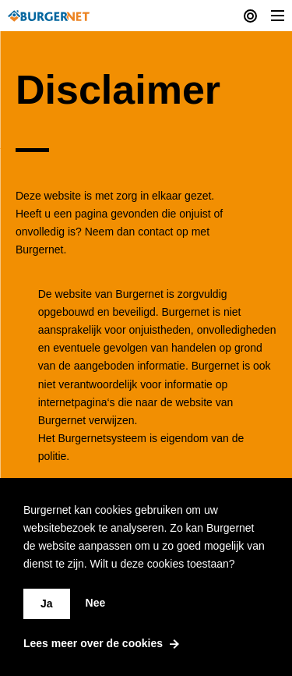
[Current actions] (250, 15)
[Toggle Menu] (277, 15)
